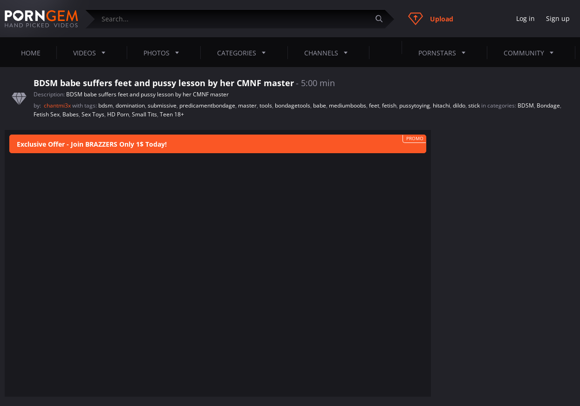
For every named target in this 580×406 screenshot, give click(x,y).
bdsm (105, 105)
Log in (525, 18)
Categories (244, 52)
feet (374, 105)
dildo (459, 105)
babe (319, 105)
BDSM (526, 105)
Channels (328, 52)
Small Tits (144, 114)
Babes (70, 114)
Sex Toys (93, 114)
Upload (430, 18)
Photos (163, 52)
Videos (92, 52)
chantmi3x (58, 105)
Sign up (558, 18)
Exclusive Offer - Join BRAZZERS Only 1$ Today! (92, 144)
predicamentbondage (207, 105)
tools (265, 105)
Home (31, 52)
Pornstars (444, 52)
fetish (389, 105)
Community (531, 52)
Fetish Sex (47, 114)
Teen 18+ (172, 114)
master (247, 105)
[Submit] (382, 18)
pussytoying (414, 105)
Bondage (548, 105)
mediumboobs (347, 105)
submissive (162, 105)
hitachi (441, 105)
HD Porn (118, 114)
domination (130, 105)
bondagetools (292, 105)
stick (474, 105)
